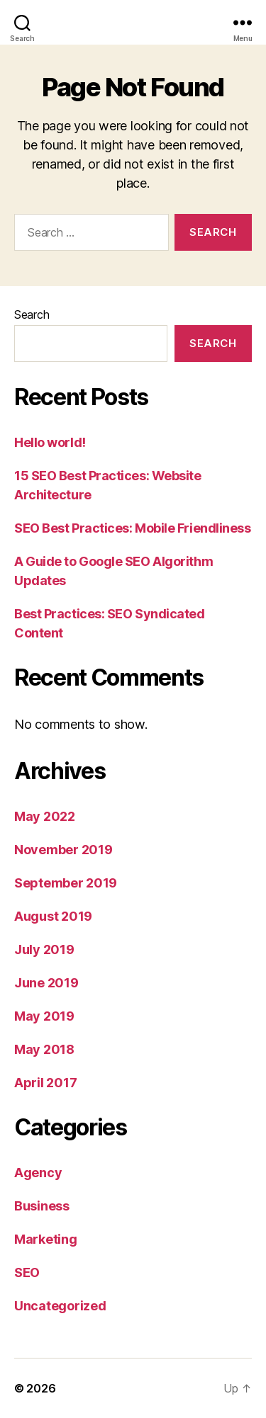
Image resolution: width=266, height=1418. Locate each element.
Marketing (45, 1239)
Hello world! (50, 442)
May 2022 (44, 816)
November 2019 (63, 849)
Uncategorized (60, 1305)
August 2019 (53, 916)
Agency (38, 1172)
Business (42, 1205)
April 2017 (45, 1082)
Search (31, 314)
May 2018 (44, 1049)
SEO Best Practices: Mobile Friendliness (132, 528)
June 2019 (46, 982)
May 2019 (44, 1016)
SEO (27, 1272)
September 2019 (65, 882)
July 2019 (44, 949)
